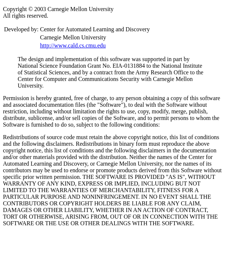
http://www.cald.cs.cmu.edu (73, 45)
